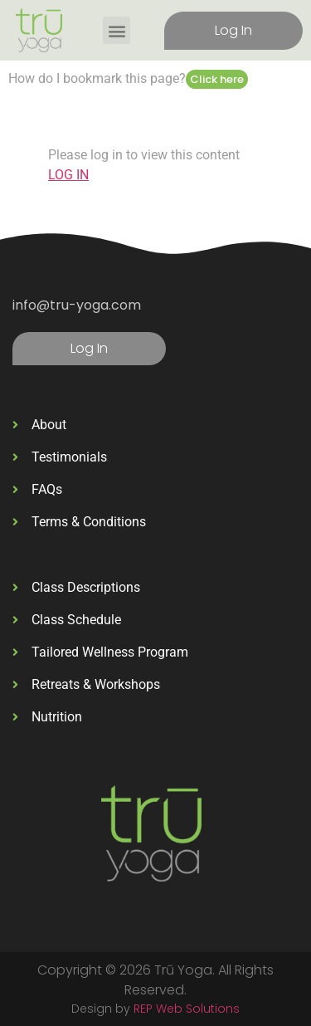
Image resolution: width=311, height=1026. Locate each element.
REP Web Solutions (187, 1008)
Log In (233, 30)
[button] (116, 30)
